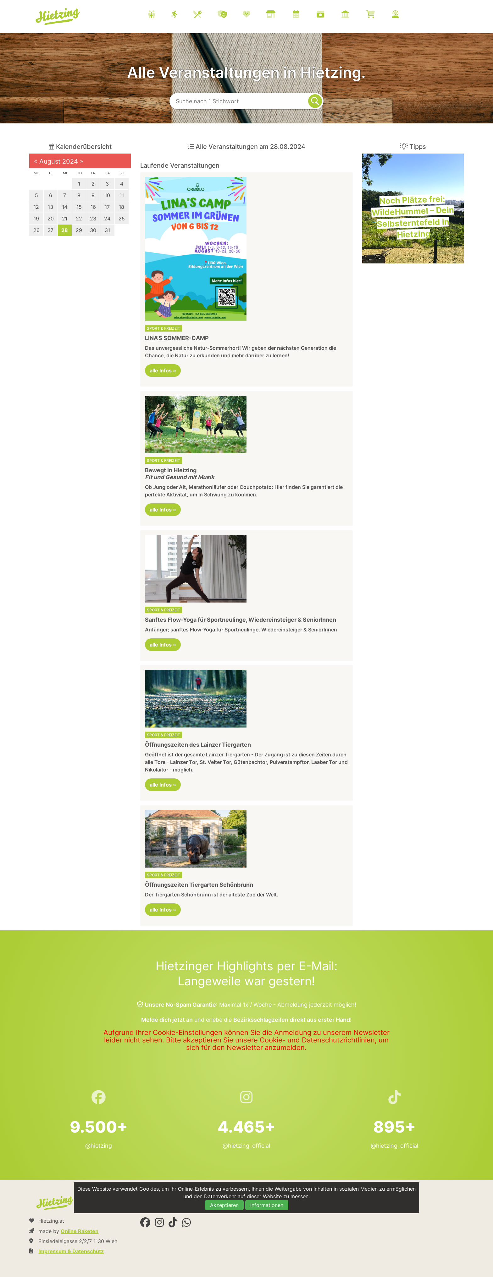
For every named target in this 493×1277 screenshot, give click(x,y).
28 (64, 230)
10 (107, 195)
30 (93, 230)
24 (107, 218)
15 (79, 207)
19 (36, 218)
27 (50, 230)
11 (121, 195)
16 (93, 207)
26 (36, 230)
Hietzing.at (58, 16)
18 (121, 207)
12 (36, 207)
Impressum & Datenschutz (71, 1251)
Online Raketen (79, 1231)
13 (50, 207)
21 (64, 218)
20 (50, 218)
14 (64, 207)
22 (79, 218)
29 (79, 230)
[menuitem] (281, 15)
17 (107, 207)
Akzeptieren (224, 1205)
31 (107, 230)
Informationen (266, 1205)
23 (93, 218)
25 (122, 218)
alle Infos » (163, 370)
